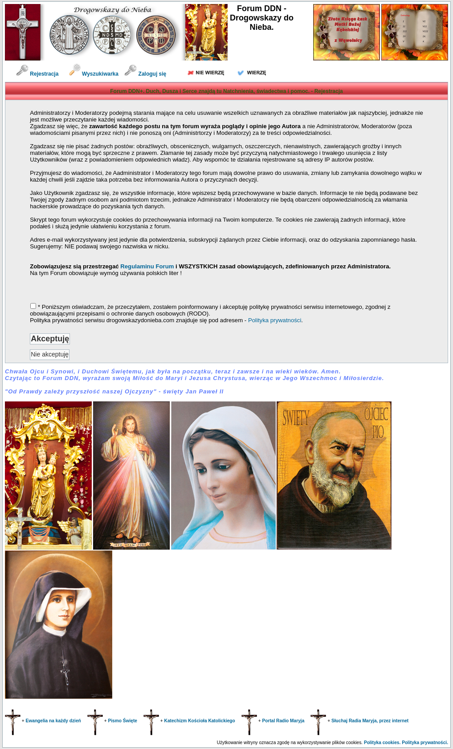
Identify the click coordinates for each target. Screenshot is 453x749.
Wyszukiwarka (94, 74)
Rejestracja (37, 74)
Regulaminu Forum (147, 266)
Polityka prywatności (274, 320)
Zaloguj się (145, 74)
